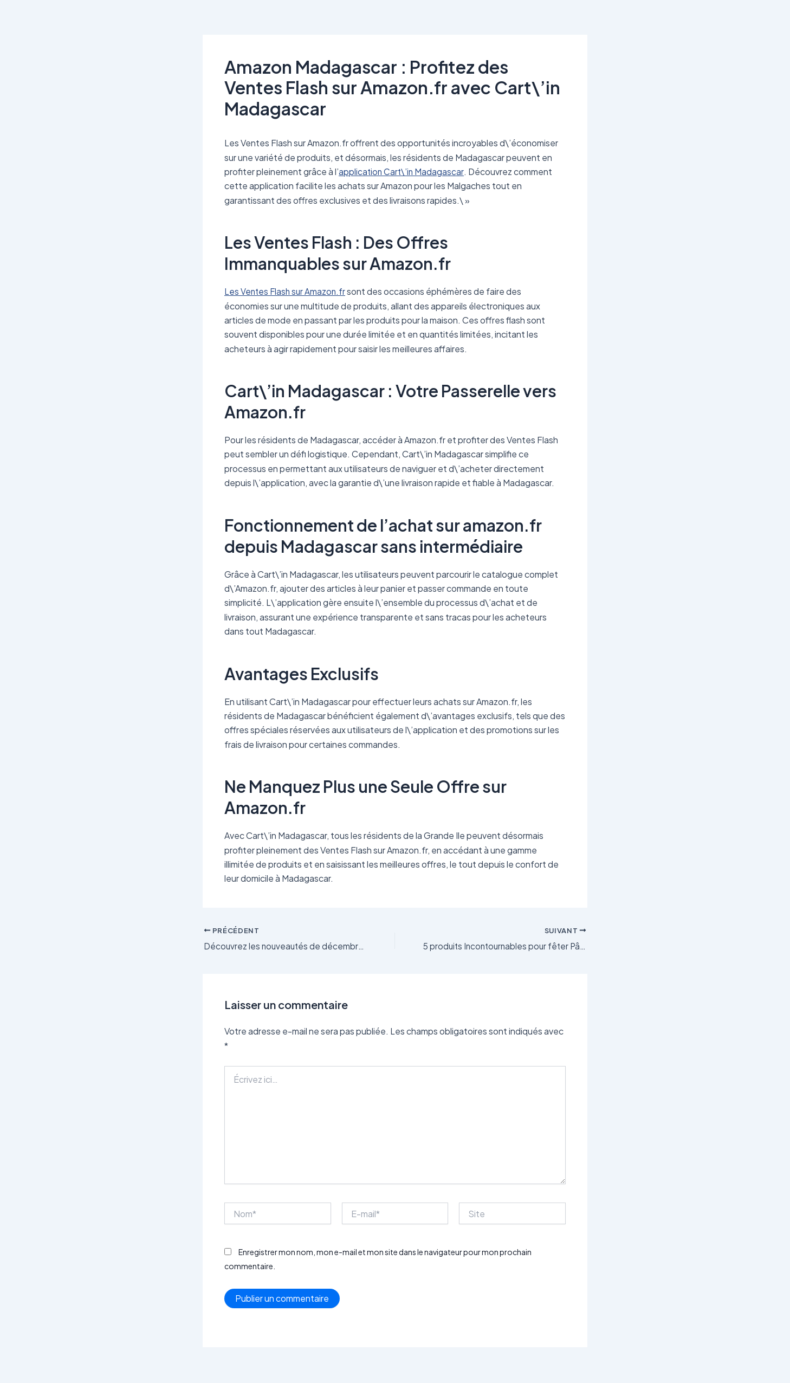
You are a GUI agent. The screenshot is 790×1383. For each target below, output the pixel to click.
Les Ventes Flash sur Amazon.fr (286, 291)
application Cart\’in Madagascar (402, 171)
